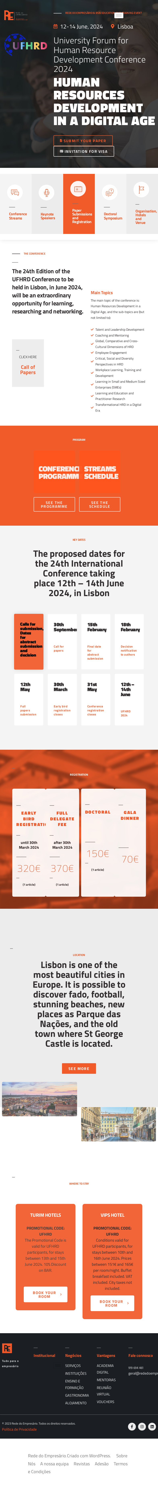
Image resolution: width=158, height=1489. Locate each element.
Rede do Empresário (47, 1455)
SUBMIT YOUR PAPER (83, 141)
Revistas (82, 1463)
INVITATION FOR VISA (84, 151)
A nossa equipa (54, 1463)
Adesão (102, 1463)
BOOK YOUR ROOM (47, 1294)
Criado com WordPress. (89, 1455)
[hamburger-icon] (118, 15)
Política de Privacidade (19, 1429)
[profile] (28, 342)
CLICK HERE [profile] (28, 357)
